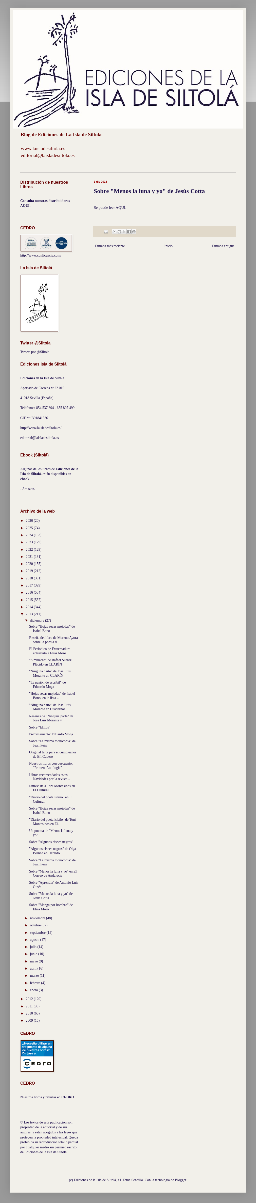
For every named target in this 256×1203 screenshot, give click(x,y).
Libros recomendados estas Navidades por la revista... (49, 777)
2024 (30, 535)
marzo (35, 975)
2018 (30, 578)
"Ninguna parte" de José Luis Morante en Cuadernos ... (50, 707)
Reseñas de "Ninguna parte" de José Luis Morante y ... (51, 718)
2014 (30, 607)
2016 (30, 592)
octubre (35, 925)
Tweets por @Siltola (34, 352)
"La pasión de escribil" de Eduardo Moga (47, 684)
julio (33, 947)
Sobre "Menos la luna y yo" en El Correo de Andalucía (53, 873)
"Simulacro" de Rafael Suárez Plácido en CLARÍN (50, 662)
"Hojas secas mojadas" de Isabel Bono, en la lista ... (52, 696)
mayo (34, 961)
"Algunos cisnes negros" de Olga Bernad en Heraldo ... (52, 851)
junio (34, 954)
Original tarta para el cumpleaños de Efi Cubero (53, 754)
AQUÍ (120, 207)
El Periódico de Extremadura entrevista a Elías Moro (49, 651)
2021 (30, 557)
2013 (30, 614)
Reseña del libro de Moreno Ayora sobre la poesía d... (53, 640)
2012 (30, 999)
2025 (30, 528)
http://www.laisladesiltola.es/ (40, 428)
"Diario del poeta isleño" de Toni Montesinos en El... (52, 822)
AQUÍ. (25, 206)
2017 (30, 585)
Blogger (180, 1180)
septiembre (38, 933)
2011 (30, 1006)
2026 (30, 521)
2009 (30, 1020)
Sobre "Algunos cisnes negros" (51, 842)
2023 (30, 542)
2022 (30, 549)
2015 (30, 600)
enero (34, 990)
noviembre (38, 918)
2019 (30, 571)
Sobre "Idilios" (39, 727)
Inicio (168, 246)
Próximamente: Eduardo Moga (51, 734)
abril (33, 968)
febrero (35, 983)
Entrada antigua (223, 246)
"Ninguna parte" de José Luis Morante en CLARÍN (50, 673)
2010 (30, 1013)
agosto (35, 940)
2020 (30, 564)
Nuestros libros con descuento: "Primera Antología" (51, 766)
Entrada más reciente (110, 246)
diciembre (37, 620)
